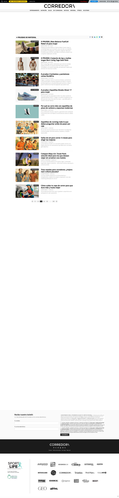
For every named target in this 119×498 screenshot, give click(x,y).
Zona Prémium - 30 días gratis (18, 1)
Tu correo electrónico (19, 426)
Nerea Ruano (44, 45)
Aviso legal (64, 450)
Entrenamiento (34, 10)
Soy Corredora (57, 10)
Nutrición (44, 10)
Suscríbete (94, 1)
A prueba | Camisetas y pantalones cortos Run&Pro (55, 75)
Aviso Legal (74, 418)
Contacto (50, 450)
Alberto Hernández (46, 159)
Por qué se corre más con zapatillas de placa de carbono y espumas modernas (57, 106)
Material (73, 10)
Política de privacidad (57, 450)
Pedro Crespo (44, 110)
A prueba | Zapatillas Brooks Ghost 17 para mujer (56, 91)
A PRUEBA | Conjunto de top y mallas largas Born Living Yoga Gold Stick (56, 59)
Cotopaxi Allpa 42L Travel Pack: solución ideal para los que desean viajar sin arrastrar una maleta (55, 155)
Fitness (79, 10)
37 (53, 201)
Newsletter (32, 1)
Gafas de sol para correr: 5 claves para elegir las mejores (56, 138)
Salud (50, 10)
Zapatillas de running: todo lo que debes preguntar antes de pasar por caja (55, 123)
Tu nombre (17, 420)
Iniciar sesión (103, 1)
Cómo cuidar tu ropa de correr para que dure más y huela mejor (57, 186)
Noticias (66, 10)
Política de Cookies (90, 418)
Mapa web (68, 450)
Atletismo (86, 10)
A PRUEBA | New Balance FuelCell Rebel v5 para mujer (54, 42)
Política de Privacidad (82, 418)
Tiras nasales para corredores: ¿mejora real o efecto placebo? (56, 170)
